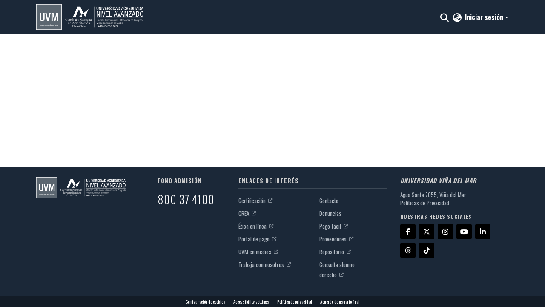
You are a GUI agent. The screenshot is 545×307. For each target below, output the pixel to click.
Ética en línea (255, 226)
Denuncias (330, 213)
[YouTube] (464, 231)
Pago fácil (333, 226)
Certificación (255, 200)
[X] (426, 231)
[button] (89, 17)
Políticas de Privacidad (424, 202)
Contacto (328, 200)
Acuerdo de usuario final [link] (339, 301)
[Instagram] (445, 231)
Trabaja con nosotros (264, 264)
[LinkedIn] (482, 231)
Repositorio (335, 251)
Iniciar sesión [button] (485, 17)
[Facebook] (408, 231)
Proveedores (336, 239)
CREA (247, 213)
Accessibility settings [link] (251, 301)
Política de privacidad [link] (294, 301)
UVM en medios (258, 251)
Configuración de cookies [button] (205, 301)
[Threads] (408, 250)
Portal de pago (257, 239)
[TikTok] (426, 250)
